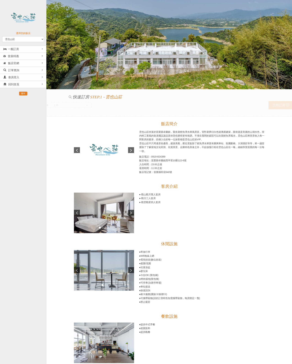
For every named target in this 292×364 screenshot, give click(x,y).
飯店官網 (11, 63)
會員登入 (11, 77)
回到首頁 (11, 84)
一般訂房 (11, 49)
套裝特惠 (11, 56)
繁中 (23, 93)
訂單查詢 (11, 70)
